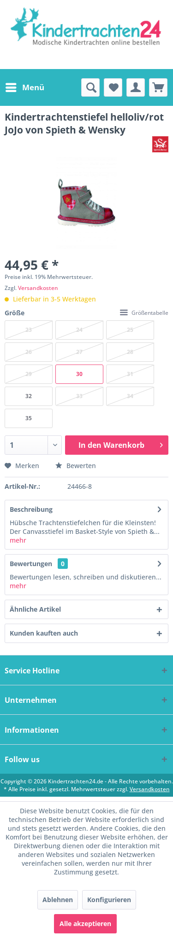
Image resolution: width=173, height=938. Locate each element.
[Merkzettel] (113, 87)
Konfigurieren (109, 899)
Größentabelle (144, 313)
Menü (25, 86)
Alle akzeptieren (85, 923)
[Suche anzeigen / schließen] (90, 87)
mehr (18, 540)
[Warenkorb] (158, 87)
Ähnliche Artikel (35, 609)
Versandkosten (38, 288)
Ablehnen (57, 899)
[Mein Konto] (135, 87)
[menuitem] (24, 87)
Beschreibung (31, 509)
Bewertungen (31, 563)
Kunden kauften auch (44, 633)
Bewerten (75, 465)
